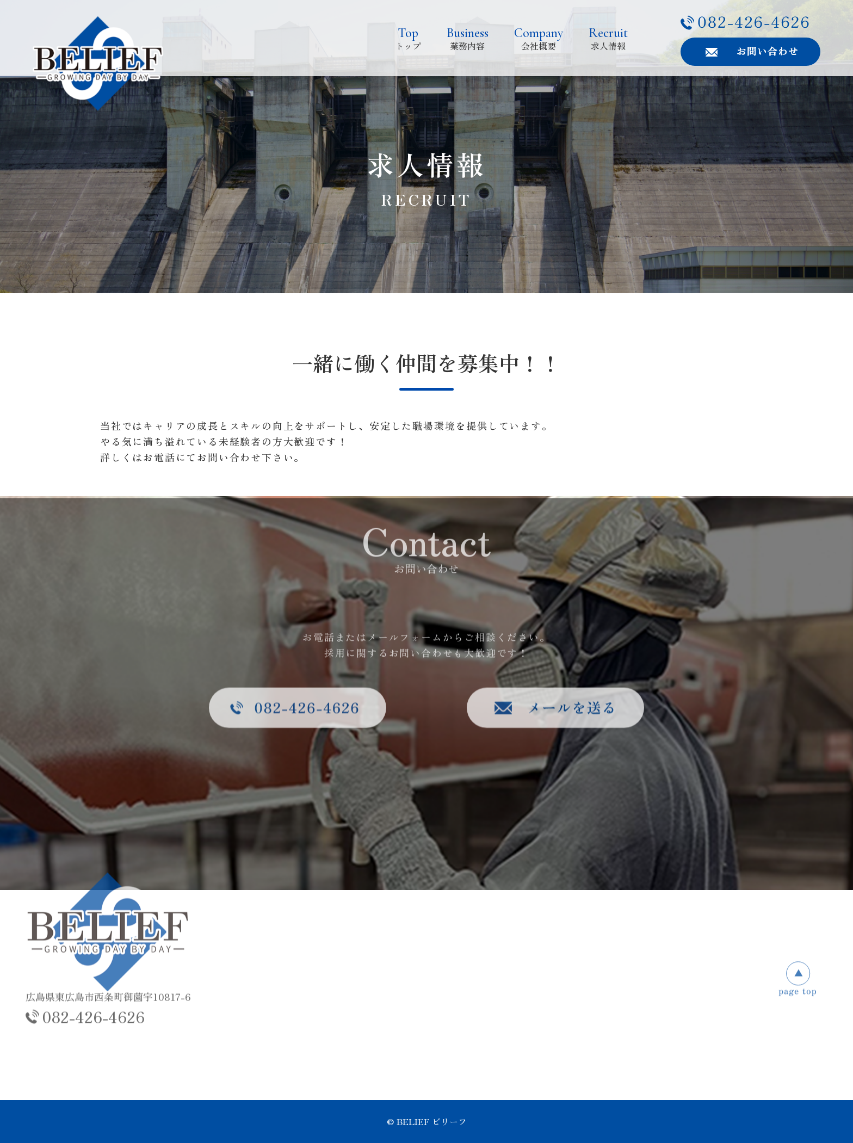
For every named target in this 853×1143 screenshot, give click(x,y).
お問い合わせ (591, 988)
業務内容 (468, 38)
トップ (408, 38)
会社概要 (538, 38)
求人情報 (608, 38)
